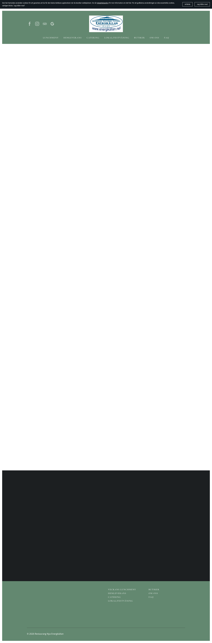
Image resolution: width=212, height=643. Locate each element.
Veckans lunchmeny (122, 589)
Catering (114, 597)
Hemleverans (117, 593)
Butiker (154, 589)
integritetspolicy (102, 3)
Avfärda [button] (187, 4)
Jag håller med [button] (202, 4)
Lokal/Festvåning (120, 601)
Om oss (153, 593)
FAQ (151, 597)
